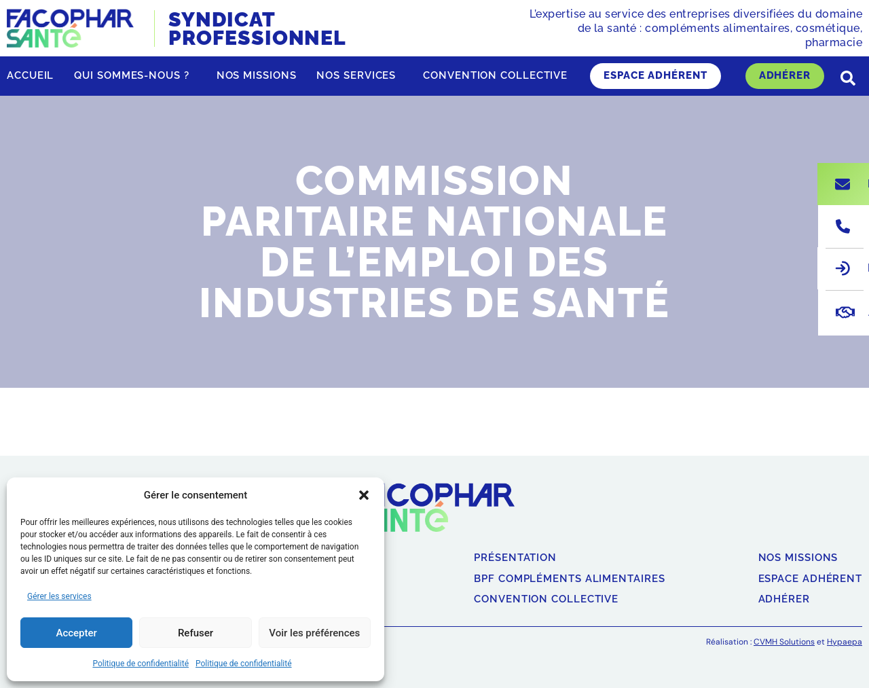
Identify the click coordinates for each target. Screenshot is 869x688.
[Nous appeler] (843, 226)
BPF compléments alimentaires (569, 579)
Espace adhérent (655, 75)
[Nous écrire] (842, 184)
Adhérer (785, 75)
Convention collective (495, 75)
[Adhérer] (845, 312)
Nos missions (257, 75)
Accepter (76, 633)
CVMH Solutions (784, 641)
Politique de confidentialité (140, 663)
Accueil (30, 75)
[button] (364, 495)
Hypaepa (844, 641)
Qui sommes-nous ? (135, 76)
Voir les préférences (314, 633)
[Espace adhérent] (842, 268)
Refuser (195, 633)
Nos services (359, 76)
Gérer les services (59, 596)
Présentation (515, 558)
